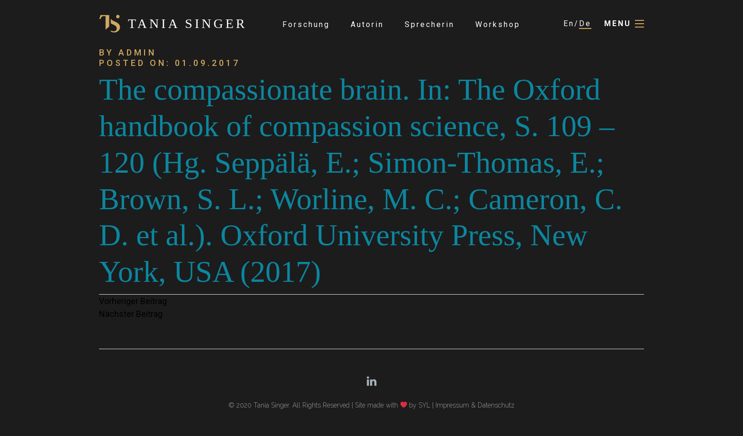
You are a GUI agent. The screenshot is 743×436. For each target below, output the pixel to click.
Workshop (497, 24)
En (568, 23)
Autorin (367, 24)
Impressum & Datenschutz (475, 405)
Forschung (306, 24)
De (585, 23)
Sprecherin (429, 24)
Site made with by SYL (393, 405)
